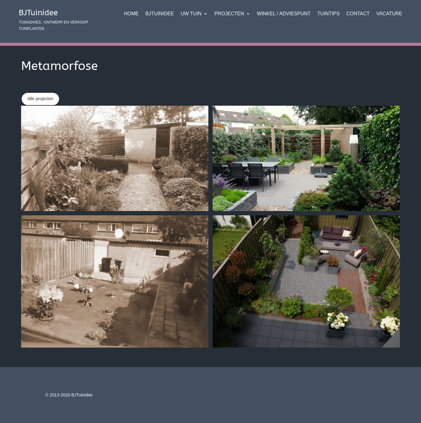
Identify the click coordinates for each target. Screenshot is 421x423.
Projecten (229, 14)
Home (131, 14)
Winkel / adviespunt (284, 14)
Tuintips (328, 14)
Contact (358, 14)
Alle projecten (40, 98)
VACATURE (389, 14)
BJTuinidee (159, 14)
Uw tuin (191, 14)
